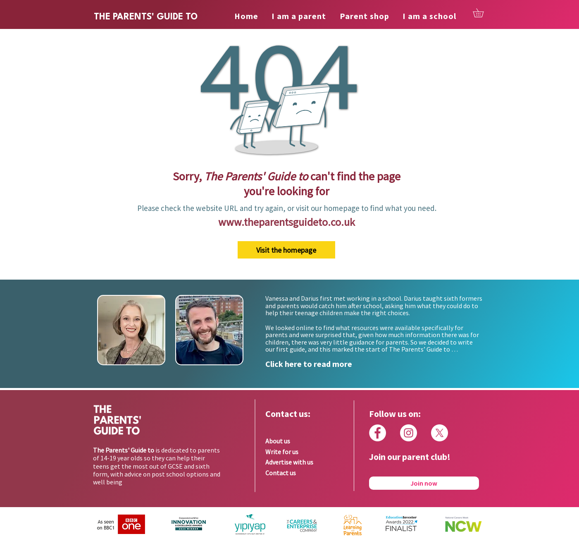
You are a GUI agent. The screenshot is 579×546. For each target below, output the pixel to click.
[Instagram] (408, 432)
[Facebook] (377, 432)
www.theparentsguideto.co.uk (286, 222)
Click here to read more (308, 364)
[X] (439, 432)
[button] (482, 12)
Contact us (280, 473)
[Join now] (424, 483)
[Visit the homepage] (286, 250)
